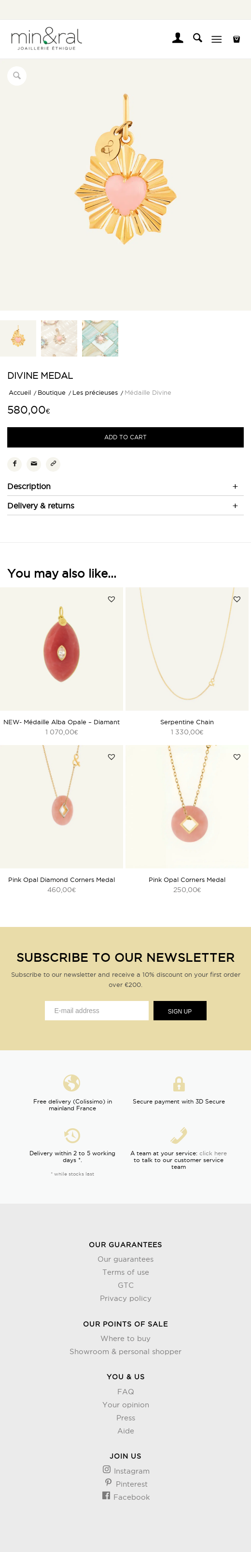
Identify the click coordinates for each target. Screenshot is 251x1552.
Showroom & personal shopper (125, 1351)
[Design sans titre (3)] (46, 39)
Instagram (131, 1471)
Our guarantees (125, 1259)
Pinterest (130, 1484)
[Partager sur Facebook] (14, 464)
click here (213, 1153)
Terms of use (125, 1272)
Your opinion (125, 1405)
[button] (111, 599)
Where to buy (125, 1338)
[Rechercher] (192, 39)
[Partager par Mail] (34, 464)
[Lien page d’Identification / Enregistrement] (173, 39)
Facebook (130, 1497)
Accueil (20, 392)
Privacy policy (126, 1298)
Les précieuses (95, 392)
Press (125, 1418)
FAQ (125, 1392)
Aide (125, 1431)
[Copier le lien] (53, 464)
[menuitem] (173, 39)
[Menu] (216, 39)
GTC (126, 1285)
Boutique (52, 392)
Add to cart (125, 437)
